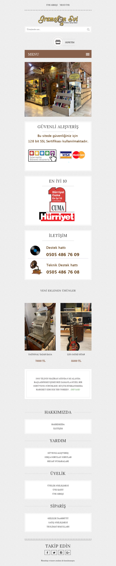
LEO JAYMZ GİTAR (76, 354)
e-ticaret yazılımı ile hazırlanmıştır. (58, 561)
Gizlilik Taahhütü (58, 518)
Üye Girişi (52, 5)
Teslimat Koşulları (58, 526)
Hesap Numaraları (58, 461)
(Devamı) (75, 389)
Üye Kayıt (58, 490)
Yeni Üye (65, 5)
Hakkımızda (58, 424)
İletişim (58, 428)
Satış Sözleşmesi (58, 522)
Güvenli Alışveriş (58, 453)
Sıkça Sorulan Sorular (58, 457)
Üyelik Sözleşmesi (58, 485)
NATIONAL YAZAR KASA (40, 354)
